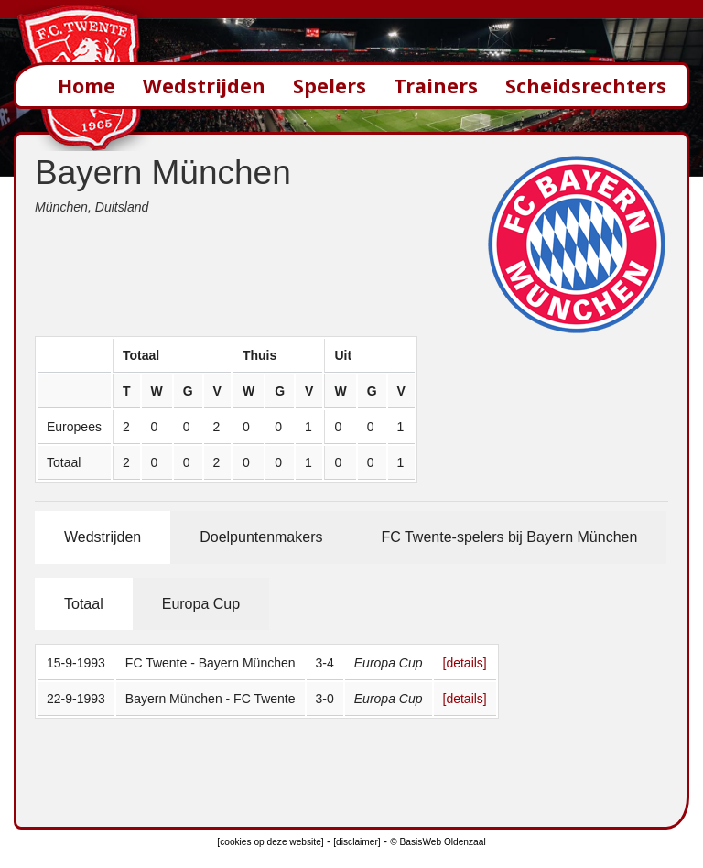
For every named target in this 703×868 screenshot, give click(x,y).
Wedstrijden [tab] (102, 537)
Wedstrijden (204, 85)
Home (86, 85)
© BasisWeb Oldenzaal (437, 842)
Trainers (436, 85)
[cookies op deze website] (270, 842)
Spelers (329, 85)
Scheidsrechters (585, 85)
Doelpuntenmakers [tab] (261, 537)
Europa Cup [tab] (201, 604)
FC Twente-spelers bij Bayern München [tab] (509, 537)
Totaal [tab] (83, 604)
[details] (465, 663)
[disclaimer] (356, 842)
